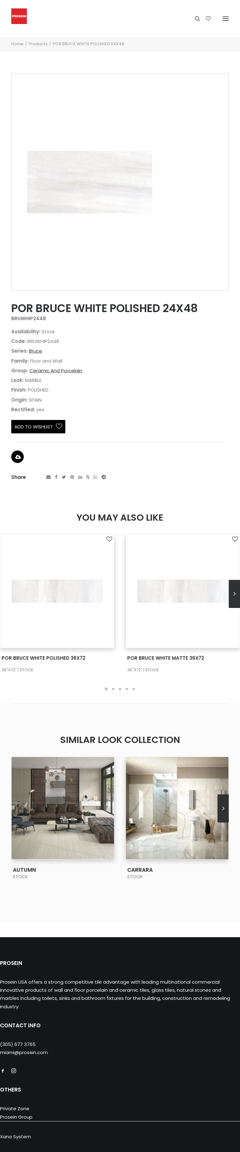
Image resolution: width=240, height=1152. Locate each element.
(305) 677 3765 (18, 1044)
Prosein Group (16, 1117)
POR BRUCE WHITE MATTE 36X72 (165, 658)
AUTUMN (24, 870)
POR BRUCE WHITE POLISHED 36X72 (43, 658)
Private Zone (14, 1108)
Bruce (35, 351)
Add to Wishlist (38, 426)
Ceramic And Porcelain (55, 370)
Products (38, 44)
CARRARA (140, 870)
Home (17, 44)
